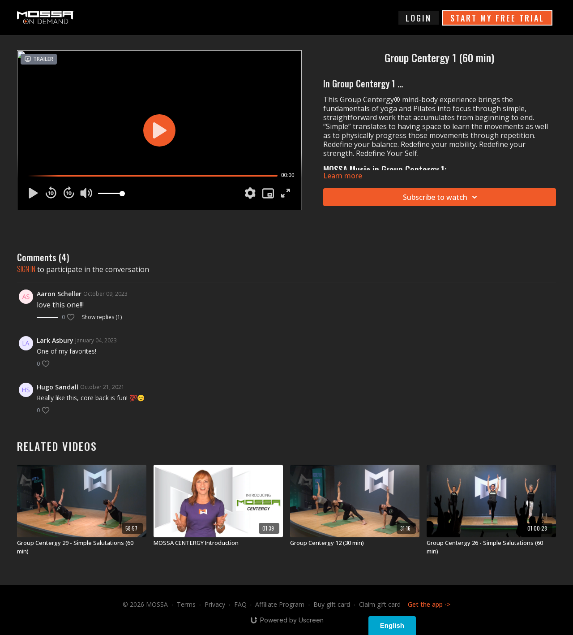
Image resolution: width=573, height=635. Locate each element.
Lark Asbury (55, 340)
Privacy (215, 604)
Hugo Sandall (57, 387)
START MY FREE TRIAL (497, 18)
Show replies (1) (102, 317)
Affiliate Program (279, 604)
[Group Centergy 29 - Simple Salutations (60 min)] (81, 547)
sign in (26, 269)
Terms (186, 604)
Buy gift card (331, 604)
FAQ (240, 604)
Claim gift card (380, 604)
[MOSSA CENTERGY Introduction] (218, 543)
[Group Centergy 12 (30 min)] (354, 543)
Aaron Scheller (59, 293)
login (419, 18)
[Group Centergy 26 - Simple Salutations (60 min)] (491, 547)
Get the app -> (429, 604)
